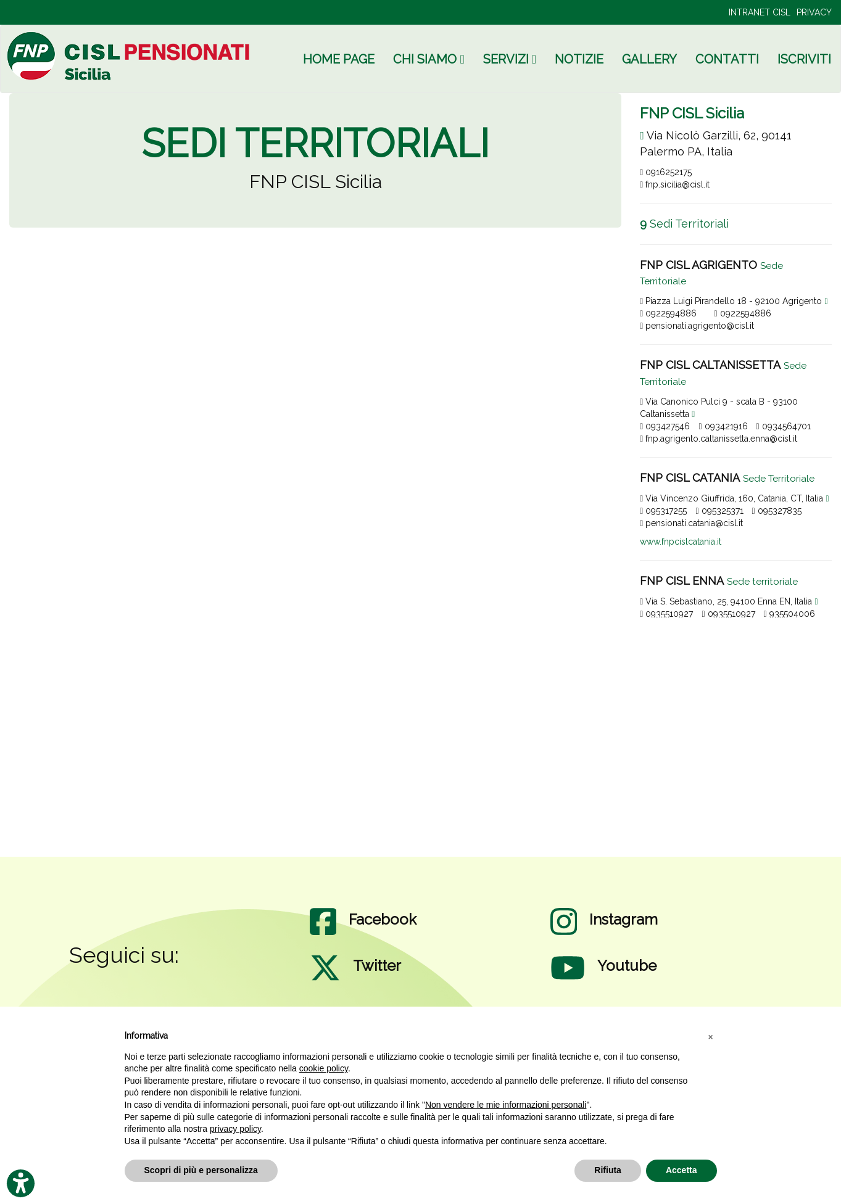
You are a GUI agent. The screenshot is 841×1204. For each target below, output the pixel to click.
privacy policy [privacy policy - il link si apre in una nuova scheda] (235, 1129)
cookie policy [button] (323, 1068)
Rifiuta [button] (607, 1170)
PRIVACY (814, 12)
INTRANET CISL (759, 12)
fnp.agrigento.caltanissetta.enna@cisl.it (718, 438)
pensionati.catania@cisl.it (691, 523)
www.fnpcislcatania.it (680, 541)
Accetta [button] (681, 1170)
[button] (711, 1036)
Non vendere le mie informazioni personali (505, 1105)
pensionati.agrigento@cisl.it (697, 326)
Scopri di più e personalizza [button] (201, 1170)
